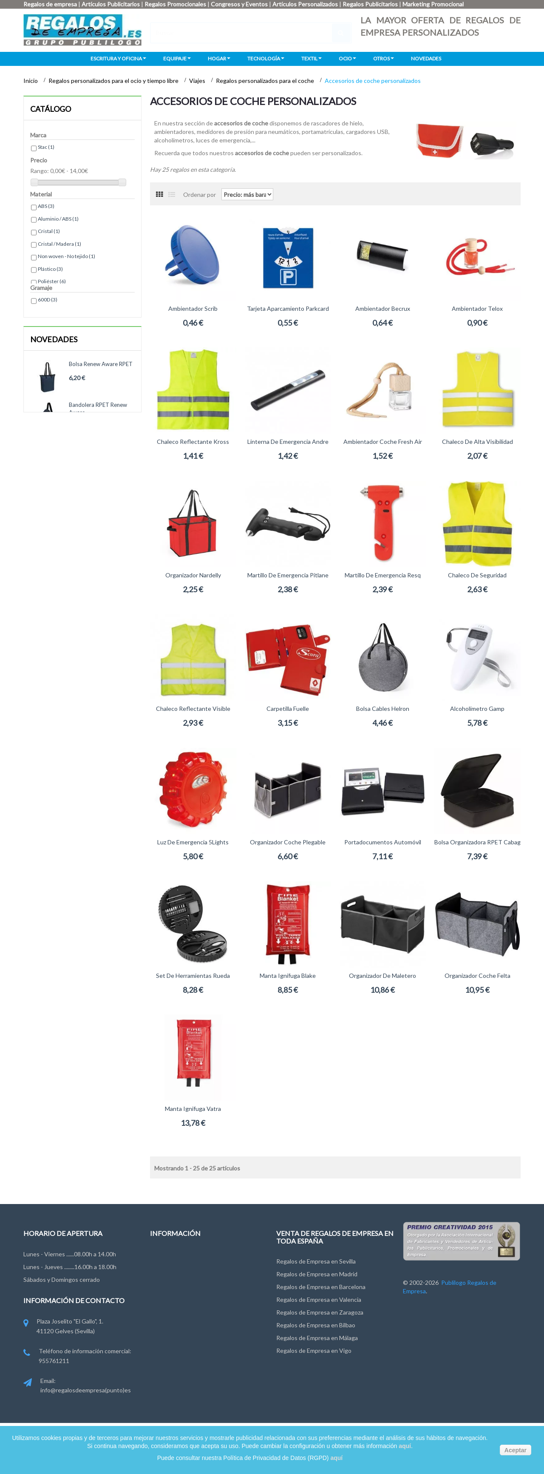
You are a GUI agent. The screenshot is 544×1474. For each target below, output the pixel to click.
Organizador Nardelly (193, 575)
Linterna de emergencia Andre (288, 441)
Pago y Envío (167, 1319)
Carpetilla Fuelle (287, 708)
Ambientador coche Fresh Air (382, 441)
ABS (46, 206)
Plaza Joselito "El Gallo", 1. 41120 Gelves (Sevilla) (63, 1327)
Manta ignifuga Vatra (193, 1108)
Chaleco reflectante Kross (193, 441)
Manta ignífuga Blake (288, 975)
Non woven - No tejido (66, 256)
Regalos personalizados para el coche (265, 80)
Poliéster (52, 281)
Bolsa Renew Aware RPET (101, 364)
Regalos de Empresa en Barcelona (321, 1286)
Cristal (49, 231)
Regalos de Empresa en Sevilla (316, 1261)
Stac (46, 147)
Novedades (53, 339)
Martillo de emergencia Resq (383, 575)
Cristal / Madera (59, 244)
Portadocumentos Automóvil (382, 842)
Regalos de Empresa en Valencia (318, 1299)
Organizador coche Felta (477, 975)
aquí (405, 1446)
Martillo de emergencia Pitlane (288, 575)
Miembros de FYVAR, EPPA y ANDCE (199, 1335)
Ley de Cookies (170, 1303)
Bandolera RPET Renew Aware (98, 408)
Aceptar (515, 1450)
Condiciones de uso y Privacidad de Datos (205, 1288)
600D (47, 299)
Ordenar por (199, 194)
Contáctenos (167, 1256)
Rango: (39, 170)
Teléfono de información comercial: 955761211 (77, 1356)
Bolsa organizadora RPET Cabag (477, 842)
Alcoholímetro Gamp (477, 708)
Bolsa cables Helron (382, 708)
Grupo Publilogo (171, 1272)
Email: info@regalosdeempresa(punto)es (77, 1386)
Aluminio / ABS (58, 219)
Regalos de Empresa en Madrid (316, 1274)
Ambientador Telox (477, 308)
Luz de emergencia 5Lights (193, 842)
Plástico (50, 269)
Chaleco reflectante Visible (193, 708)
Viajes (198, 80)
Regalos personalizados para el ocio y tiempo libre (114, 80)
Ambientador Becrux (382, 308)
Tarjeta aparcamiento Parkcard (288, 308)
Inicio (31, 80)
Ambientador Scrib (193, 308)
